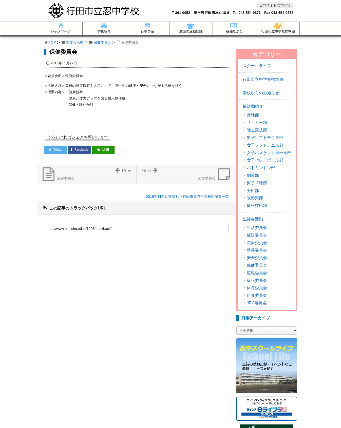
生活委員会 (257, 228)
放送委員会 (257, 235)
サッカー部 (257, 123)
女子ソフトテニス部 (265, 145)
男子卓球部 (257, 183)
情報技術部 (257, 206)
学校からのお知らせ (261, 93)
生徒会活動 (75, 42)
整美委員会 (257, 250)
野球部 (253, 115)
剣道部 (253, 175)
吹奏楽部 (255, 198)
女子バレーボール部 (265, 160)
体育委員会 (257, 288)
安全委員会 (257, 258)
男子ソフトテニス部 (265, 138)
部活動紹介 (253, 106)
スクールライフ (257, 66)
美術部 (253, 191)
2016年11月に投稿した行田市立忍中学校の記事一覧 (187, 196)
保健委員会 (102, 42)
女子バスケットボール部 (269, 153)
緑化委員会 (257, 281)
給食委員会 (257, 296)
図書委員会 (257, 243)
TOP (52, 42)
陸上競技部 (257, 130)
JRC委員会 (257, 303)
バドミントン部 (261, 168)
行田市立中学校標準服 (263, 79)
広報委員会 (257, 273)
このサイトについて (275, 5)
